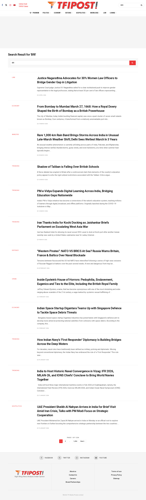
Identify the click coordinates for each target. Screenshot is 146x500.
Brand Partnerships (73, 482)
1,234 (75, 441)
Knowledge (94, 12)
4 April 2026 (41, 95)
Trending (15, 166)
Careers (73, 478)
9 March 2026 (42, 240)
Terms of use (116, 471)
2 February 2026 (43, 328)
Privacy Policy (116, 475)
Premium (34, 12)
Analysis (15, 134)
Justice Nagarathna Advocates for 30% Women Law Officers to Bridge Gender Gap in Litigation (77, 80)
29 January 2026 (43, 360)
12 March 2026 (42, 211)
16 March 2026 (42, 180)
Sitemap (116, 478)
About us (73, 471)
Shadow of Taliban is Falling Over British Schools (68, 167)
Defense (68, 12)
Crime (14, 279)
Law (104, 12)
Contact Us (73, 475)
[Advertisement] (73, 32)
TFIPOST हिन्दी (23, 4)
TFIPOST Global (23, 6)
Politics (46, 12)
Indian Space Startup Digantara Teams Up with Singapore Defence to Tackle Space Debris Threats (79, 310)
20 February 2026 (43, 268)
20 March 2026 (42, 155)
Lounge (112, 12)
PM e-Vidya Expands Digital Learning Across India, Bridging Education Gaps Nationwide (75, 193)
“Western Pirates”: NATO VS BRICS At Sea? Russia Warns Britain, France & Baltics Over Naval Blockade (78, 253)
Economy (57, 12)
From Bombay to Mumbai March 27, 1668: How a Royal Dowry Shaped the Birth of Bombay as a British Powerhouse (76, 108)
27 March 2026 (42, 124)
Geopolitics (80, 12)
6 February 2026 (43, 297)
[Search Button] (142, 5)
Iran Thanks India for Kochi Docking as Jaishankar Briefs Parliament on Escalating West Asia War (73, 225)
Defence (15, 250)
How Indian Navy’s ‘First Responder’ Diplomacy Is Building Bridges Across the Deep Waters (79, 342)
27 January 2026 (43, 395)
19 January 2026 (43, 428)
